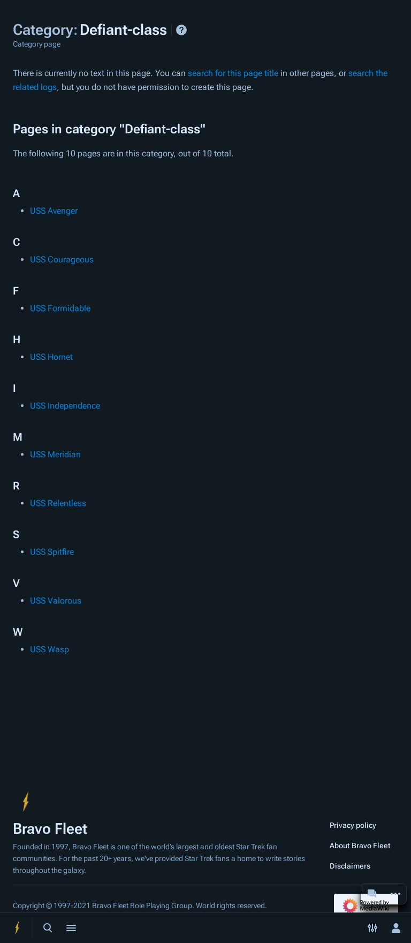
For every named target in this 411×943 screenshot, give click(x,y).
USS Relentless (58, 503)
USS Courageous (62, 259)
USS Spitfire (52, 552)
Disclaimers (350, 866)
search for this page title (233, 73)
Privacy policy (353, 825)
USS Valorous (55, 600)
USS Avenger (54, 211)
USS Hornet (51, 357)
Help (181, 30)
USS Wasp (49, 649)
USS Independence (65, 406)
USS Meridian (55, 454)
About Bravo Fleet (360, 845)
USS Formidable (60, 308)
